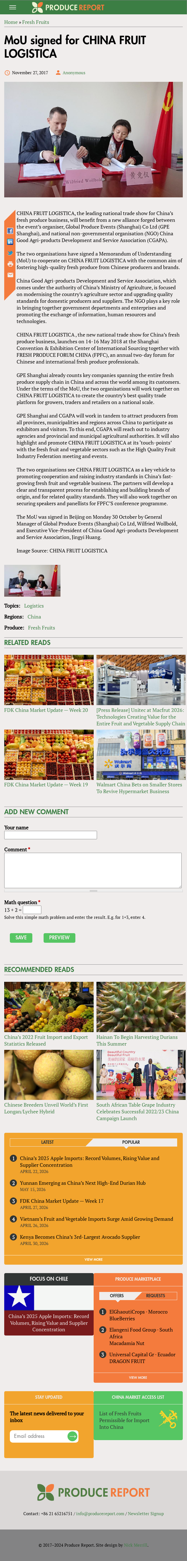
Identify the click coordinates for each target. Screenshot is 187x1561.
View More (138, 1377)
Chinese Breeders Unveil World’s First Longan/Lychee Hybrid (46, 1108)
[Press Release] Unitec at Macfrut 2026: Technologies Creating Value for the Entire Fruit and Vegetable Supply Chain (140, 717)
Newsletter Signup (146, 1513)
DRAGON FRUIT (127, 1361)
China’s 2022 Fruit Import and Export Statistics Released (46, 1040)
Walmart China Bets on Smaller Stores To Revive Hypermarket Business (139, 788)
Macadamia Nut (127, 1343)
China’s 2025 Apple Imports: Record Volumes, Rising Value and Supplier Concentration (89, 1161)
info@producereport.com (100, 1513)
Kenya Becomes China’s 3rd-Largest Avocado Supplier (80, 1236)
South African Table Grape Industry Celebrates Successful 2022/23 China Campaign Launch (137, 1111)
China (34, 616)
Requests (155, 1296)
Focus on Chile (49, 1279)
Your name (16, 827)
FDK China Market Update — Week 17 (62, 1200)
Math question (22, 902)
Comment (17, 849)
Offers (117, 1296)
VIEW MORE (94, 1259)
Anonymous (74, 72)
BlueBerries (122, 1318)
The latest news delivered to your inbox (47, 1417)
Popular (131, 1142)
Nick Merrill (135, 1545)
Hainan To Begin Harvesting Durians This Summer (137, 1040)
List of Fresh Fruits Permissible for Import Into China (124, 1420)
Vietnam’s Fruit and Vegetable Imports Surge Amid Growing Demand (96, 1218)
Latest (47, 1142)
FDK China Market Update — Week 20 (46, 710)
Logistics (34, 605)
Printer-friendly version (10, 264)
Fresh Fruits (41, 627)
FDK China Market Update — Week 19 (46, 784)
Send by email (10, 275)
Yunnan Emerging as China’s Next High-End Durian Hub (83, 1182)
